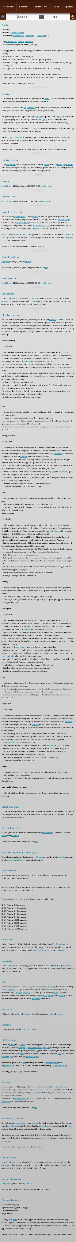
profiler (4, 836)
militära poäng (46, 186)
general (35, 217)
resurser (12, 1045)
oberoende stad (21, 234)
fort (51, 950)
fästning (47, 99)
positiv (51, 1014)
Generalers (5, 301)
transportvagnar (7, 1057)
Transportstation (52, 1063)
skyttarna (45, 120)
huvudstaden (63, 1093)
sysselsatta (42, 987)
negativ (60, 1014)
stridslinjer (33, 128)
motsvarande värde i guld (42, 226)
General (46, 165)
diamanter (60, 358)
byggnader (43, 996)
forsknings (64, 558)
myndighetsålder (57, 1087)
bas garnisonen (29, 108)
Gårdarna (39, 857)
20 (73, 17)
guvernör (35, 1123)
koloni (42, 1090)
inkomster (27, 1014)
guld (20, 373)
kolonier (34, 950)
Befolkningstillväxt (9, 656)
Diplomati (68, 6)
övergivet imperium (30, 1029)
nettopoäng (35, 228)
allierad (22, 1045)
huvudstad (26, 993)
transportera (36, 999)
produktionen (66, 965)
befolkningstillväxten (16, 860)
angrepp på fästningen (14, 137)
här (33, 83)
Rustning (30, 36)
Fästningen (61, 165)
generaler (27, 262)
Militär (56, 6)
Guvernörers (5, 1165)
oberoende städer (64, 220)
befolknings (62, 857)
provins (34, 1090)
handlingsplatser (43, 950)
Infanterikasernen (17, 33)
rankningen (15, 836)
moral (59, 117)
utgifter (17, 1014)
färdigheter (5, 1102)
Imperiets (19, 993)
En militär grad (6, 186)
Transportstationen (32, 1057)
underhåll (38, 117)
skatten (55, 993)
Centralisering (42, 36)
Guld (33, 1014)
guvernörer (28, 1183)
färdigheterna (11, 165)
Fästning (48, 875)
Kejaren (70, 1126)
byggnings (51, 471)
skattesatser (11, 990)
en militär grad (6, 201)
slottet (15, 1220)
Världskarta (8, 6)
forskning (51, 996)
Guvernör (47, 965)
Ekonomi (23, 6)
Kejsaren (35, 298)
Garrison (17, 875)
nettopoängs (23, 1048)
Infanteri (21, 42)
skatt (29, 987)
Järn (59, 965)
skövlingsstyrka (20, 647)
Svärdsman (29, 42)
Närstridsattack (18, 36)
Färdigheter (5, 262)
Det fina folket (40, 6)
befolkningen (51, 987)
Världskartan (61, 944)
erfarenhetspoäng (20, 217)
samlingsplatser (61, 950)
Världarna (52, 320)
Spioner (20, 555)
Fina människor (13, 742)
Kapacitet (69, 165)
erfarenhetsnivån (46, 1126)
